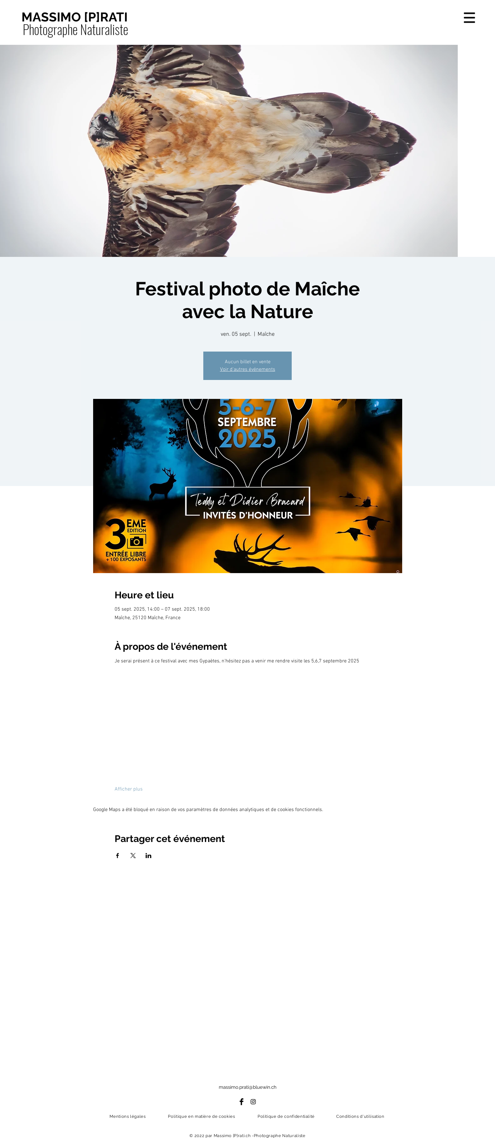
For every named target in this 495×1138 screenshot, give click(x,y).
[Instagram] (253, 1101)
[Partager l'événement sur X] (133, 855)
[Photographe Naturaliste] (75, 29)
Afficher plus (129, 789)
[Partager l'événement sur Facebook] (118, 855)
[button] (469, 18)
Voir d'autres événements (247, 369)
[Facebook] (241, 1101)
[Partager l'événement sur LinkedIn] (149, 855)
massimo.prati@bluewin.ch (248, 1087)
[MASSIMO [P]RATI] (74, 17)
